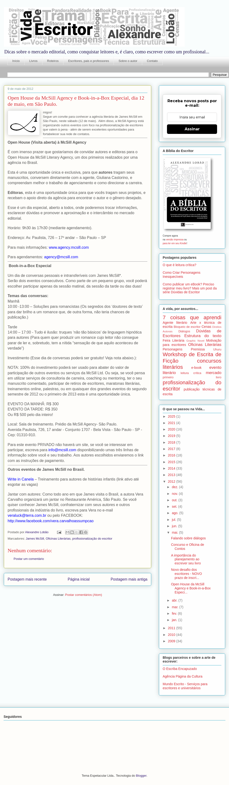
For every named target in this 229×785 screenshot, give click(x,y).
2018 (172, 442)
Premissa (198, 349)
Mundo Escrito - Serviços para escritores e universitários (185, 686)
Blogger (141, 775)
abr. (175, 600)
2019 (172, 436)
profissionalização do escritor (92, 538)
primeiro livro (192, 377)
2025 (172, 416)
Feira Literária (173, 340)
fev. (175, 613)
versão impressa (174, 239)
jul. (174, 520)
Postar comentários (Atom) (83, 595)
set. (175, 506)
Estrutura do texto (202, 336)
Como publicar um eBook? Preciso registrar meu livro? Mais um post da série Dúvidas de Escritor (190, 288)
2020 (172, 429)
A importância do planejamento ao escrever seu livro (186, 559)
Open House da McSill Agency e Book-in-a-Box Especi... (191, 588)
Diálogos (184, 331)
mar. (175, 607)
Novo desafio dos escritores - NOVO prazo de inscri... (186, 574)
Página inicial (79, 579)
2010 (172, 635)
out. (175, 500)
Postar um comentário (29, 559)
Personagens (172, 349)
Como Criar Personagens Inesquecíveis (181, 275)
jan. (175, 620)
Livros (33, 61)
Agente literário (175, 322)
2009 (172, 641)
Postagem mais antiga (129, 579)
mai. (175, 532)
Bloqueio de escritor (187, 327)
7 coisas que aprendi (192, 317)
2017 (172, 449)
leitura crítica (191, 373)
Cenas (206, 327)
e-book (196, 368)
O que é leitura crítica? (179, 265)
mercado (213, 372)
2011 (172, 628)
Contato (152, 61)
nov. (175, 494)
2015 (172, 462)
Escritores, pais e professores (88, 61)
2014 (172, 468)
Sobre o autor (128, 61)
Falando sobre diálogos (188, 538)
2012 (172, 481)
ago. (175, 513)
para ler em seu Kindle (175, 243)
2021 (172, 423)
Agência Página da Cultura (183, 676)
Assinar (192, 129)
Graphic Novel (195, 340)
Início (16, 61)
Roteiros (52, 61)
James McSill (35, 538)
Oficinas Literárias (58, 538)
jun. (175, 526)
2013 (172, 475)
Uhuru (217, 349)
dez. (175, 487)
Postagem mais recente (27, 579)
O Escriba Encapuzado (180, 669)
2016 (172, 455)
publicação (192, 389)
